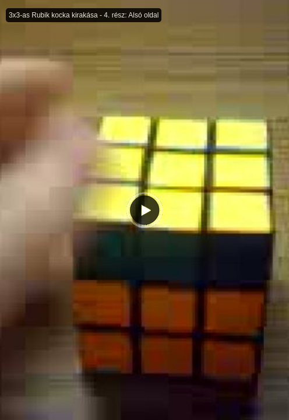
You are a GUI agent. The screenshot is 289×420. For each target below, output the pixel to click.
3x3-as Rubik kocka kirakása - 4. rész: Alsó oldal (83, 15)
